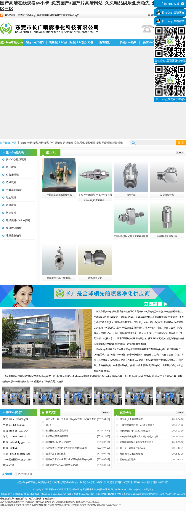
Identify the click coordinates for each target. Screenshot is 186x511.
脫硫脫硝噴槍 (14, 228)
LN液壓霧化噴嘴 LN (167, 236)
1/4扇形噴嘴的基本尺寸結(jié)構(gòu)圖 (139, 436)
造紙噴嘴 (68, 142)
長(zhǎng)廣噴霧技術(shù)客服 (173, 22)
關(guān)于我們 (35, 42)
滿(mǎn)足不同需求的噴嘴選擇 (135, 430)
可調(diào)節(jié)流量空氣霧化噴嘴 (131, 236)
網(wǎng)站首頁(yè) (11, 42)
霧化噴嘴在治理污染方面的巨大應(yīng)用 (66, 448)
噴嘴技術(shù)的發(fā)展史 (58, 442)
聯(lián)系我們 (161, 482)
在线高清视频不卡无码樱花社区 (15, 505)
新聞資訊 (104, 42)
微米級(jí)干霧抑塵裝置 (131, 419)
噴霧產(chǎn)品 (58, 42)
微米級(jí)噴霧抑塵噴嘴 (57, 436)
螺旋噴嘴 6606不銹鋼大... (59, 278)
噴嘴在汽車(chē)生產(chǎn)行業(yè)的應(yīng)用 (69, 459)
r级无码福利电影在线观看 (92, 505)
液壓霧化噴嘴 (14, 235)
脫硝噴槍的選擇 (128, 459)
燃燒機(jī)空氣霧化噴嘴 (57, 430)
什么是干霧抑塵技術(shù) (132, 448)
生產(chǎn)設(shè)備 (81, 42)
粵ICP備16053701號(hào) (141, 489)
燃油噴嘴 (95, 142)
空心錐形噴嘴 (167, 194)
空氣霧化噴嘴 (82, 142)
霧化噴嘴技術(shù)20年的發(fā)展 (62, 465)
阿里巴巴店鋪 (25, 474)
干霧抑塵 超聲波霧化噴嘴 (59, 194)
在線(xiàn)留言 (151, 42)
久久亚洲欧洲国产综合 (43, 505)
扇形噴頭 (131, 194)
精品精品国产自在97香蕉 (67, 505)
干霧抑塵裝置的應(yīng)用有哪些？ (137, 425)
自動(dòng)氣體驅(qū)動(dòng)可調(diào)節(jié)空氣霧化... (95, 197)
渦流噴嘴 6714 (95, 278)
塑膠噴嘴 (107, 142)
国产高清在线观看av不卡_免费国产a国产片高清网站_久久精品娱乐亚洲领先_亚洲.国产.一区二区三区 (49, 501)
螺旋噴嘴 (118, 142)
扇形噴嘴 (43, 142)
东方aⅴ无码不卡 (113, 505)
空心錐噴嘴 (55, 142)
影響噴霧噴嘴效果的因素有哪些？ (136, 442)
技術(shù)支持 (128, 42)
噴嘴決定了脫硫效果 (56, 453)
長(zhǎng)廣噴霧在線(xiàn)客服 (173, 13)
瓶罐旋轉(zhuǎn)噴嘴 (18, 220)
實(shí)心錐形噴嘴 (27, 142)
